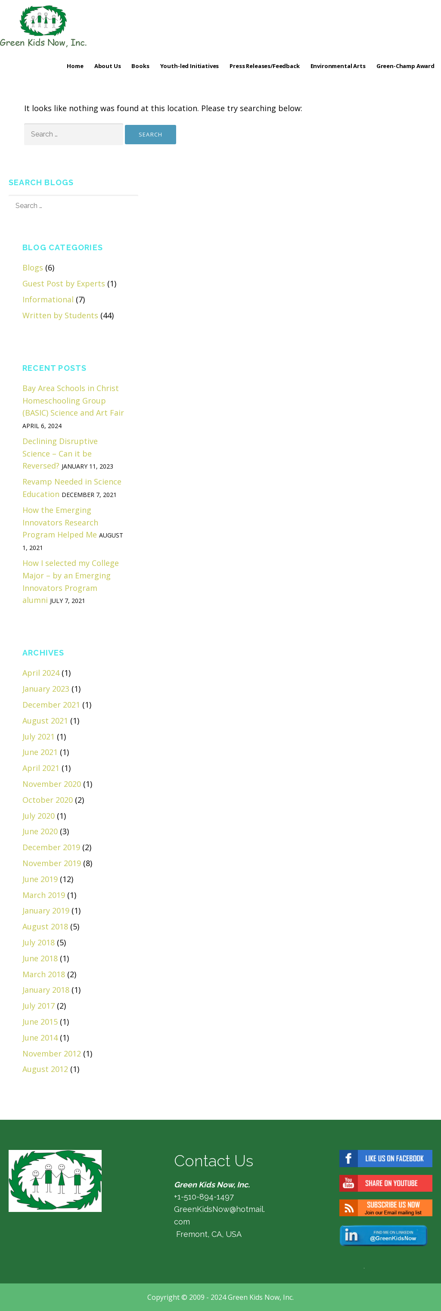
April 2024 (40, 673)
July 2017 (38, 1005)
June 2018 (40, 958)
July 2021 (38, 736)
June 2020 (40, 831)
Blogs (32, 267)
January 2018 (45, 990)
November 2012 (51, 1053)
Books (140, 66)
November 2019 (51, 863)
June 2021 (40, 752)
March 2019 (43, 895)
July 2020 (38, 816)
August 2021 (45, 720)
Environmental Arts (338, 66)
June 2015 (40, 1021)
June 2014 (40, 1037)
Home (75, 66)
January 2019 (45, 910)
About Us (107, 66)
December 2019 (51, 847)
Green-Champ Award (405, 66)
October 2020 (47, 800)
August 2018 (45, 926)
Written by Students (60, 315)
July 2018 (38, 942)
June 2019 (40, 879)
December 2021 (51, 704)
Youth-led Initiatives (189, 66)
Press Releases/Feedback (264, 66)
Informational (48, 299)
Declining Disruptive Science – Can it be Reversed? (60, 453)
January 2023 (45, 688)
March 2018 (43, 974)
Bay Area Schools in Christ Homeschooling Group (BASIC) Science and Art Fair (73, 400)
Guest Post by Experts (63, 283)
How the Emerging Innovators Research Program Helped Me (60, 522)
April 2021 (40, 768)
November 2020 (51, 784)
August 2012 (45, 1069)
